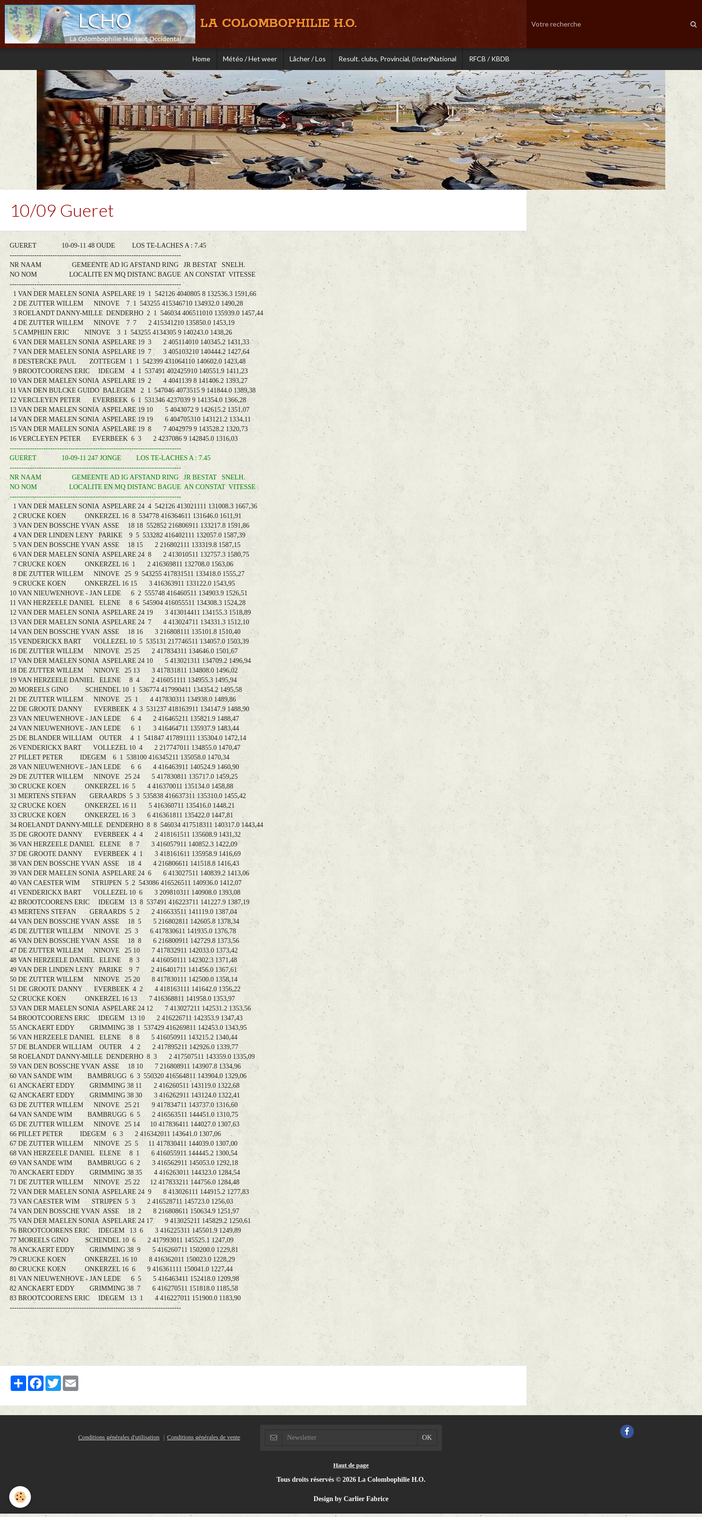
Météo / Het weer (247, 60)
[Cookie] (20, 1497)
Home (196, 60)
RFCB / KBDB (494, 60)
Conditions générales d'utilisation (119, 1440)
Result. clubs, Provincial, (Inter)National (400, 60)
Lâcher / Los (308, 60)
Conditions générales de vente (203, 1440)
